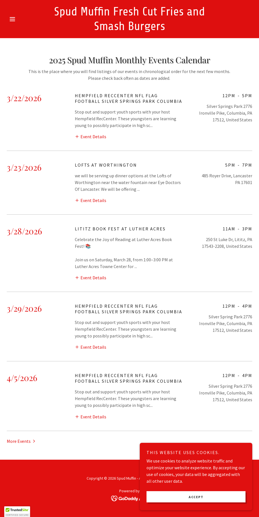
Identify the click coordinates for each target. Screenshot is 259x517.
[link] (129, 28)
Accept (196, 497)
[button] (25, 19)
